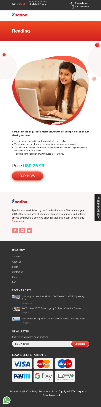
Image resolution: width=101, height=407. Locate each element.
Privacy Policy (16, 391)
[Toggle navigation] (85, 15)
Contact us (17, 272)
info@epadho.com (79, 3)
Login (15, 266)
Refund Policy (30, 391)
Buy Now (27, 176)
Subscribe (80, 343)
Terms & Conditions (48, 391)
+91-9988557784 (80, 6)
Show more (18, 221)
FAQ (14, 282)
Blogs (15, 277)
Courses (16, 256)
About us (16, 261)
